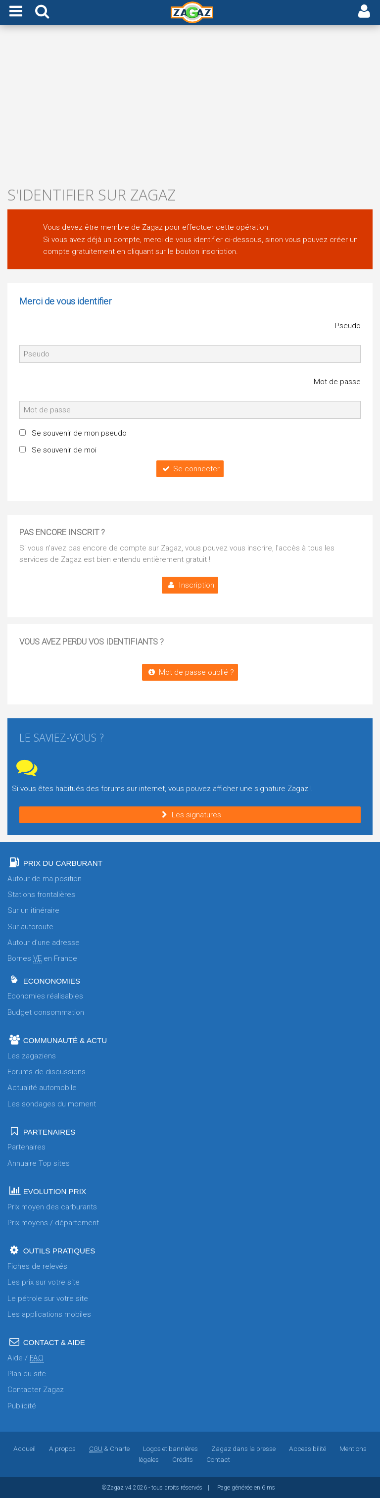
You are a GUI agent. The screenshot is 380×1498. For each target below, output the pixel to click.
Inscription (190, 585)
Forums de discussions (46, 1071)
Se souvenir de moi (64, 450)
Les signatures (190, 814)
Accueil (24, 1448)
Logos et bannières (170, 1448)
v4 (128, 1487)
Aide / (25, 1358)
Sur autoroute (30, 926)
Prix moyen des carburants (52, 1206)
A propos (62, 1448)
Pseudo (348, 325)
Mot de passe (337, 381)
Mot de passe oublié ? (190, 672)
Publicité (21, 1405)
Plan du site (26, 1373)
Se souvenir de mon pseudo (79, 433)
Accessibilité (307, 1448)
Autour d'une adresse (43, 942)
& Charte (109, 1448)
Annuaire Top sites (38, 1163)
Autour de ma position (44, 878)
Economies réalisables (45, 996)
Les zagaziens (31, 1055)
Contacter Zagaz (35, 1389)
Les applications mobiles (49, 1314)
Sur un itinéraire (33, 910)
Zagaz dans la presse (243, 1448)
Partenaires (26, 1147)
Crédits (182, 1459)
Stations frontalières (41, 894)
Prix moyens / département (53, 1222)
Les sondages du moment (51, 1103)
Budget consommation (45, 1012)
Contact (218, 1459)
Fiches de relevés (37, 1266)
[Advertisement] (190, 108)
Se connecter (189, 468)
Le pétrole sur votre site (47, 1298)
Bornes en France (42, 958)
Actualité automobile (42, 1087)
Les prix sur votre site (43, 1282)
